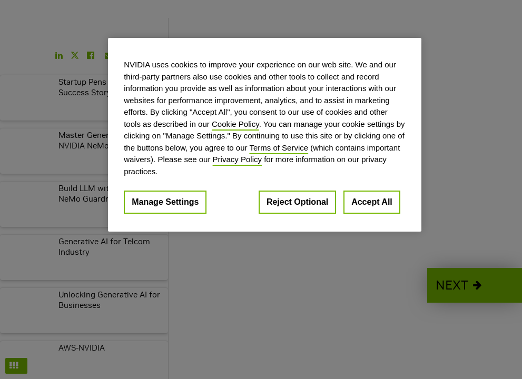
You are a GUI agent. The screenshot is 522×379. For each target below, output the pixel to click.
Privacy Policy (237, 159)
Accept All (371, 201)
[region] (264, 135)
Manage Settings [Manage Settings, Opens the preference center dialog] (165, 201)
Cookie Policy (235, 123)
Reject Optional (297, 201)
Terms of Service (278, 147)
